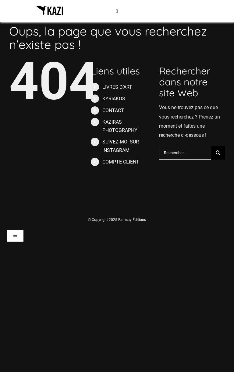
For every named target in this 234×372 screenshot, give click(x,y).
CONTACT (113, 110)
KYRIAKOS (113, 99)
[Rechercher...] (185, 153)
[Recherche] (218, 153)
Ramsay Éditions (132, 220)
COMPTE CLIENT (120, 162)
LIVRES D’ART (117, 87)
